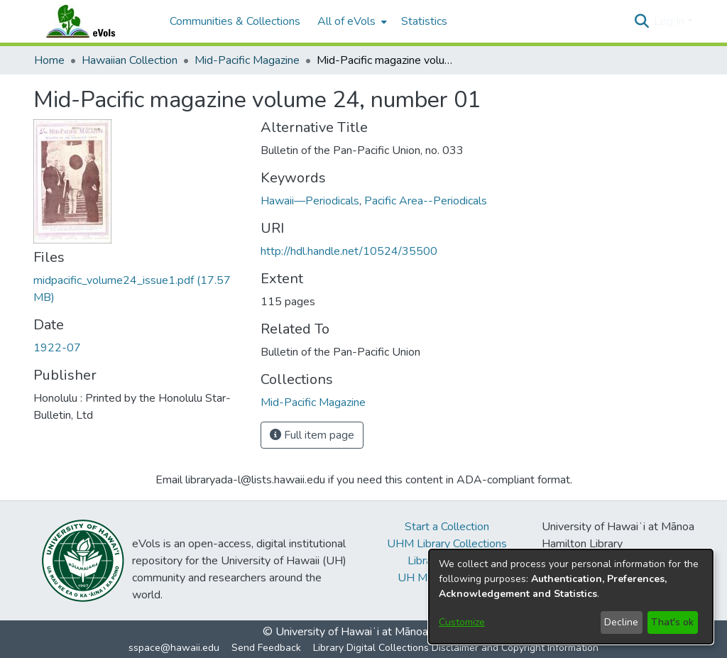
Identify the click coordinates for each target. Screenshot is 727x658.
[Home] (94, 21)
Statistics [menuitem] (424, 21)
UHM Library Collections (447, 544)
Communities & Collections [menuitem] (235, 21)
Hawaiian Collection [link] (129, 60)
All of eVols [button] (346, 21)
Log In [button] (670, 21)
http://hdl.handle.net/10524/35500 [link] (349, 251)
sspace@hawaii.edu (174, 647)
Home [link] (49, 60)
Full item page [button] (312, 435)
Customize (462, 622)
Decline (621, 622)
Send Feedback (266, 647)
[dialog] (571, 596)
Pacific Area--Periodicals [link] (425, 201)
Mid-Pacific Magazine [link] (247, 60)
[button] (641, 21)
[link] (313, 402)
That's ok (672, 622)
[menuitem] (351, 21)
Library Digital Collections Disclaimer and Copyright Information (455, 647)
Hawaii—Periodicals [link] (310, 201)
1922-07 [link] (57, 348)
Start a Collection (447, 526)
